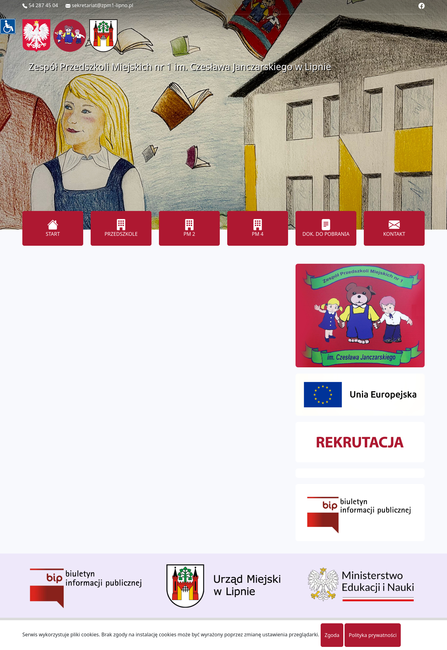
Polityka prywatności (372, 635)
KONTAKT (394, 228)
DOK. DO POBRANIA (325, 228)
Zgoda (332, 635)
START (53, 228)
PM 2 (189, 228)
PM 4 (258, 228)
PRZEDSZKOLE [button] (121, 228)
